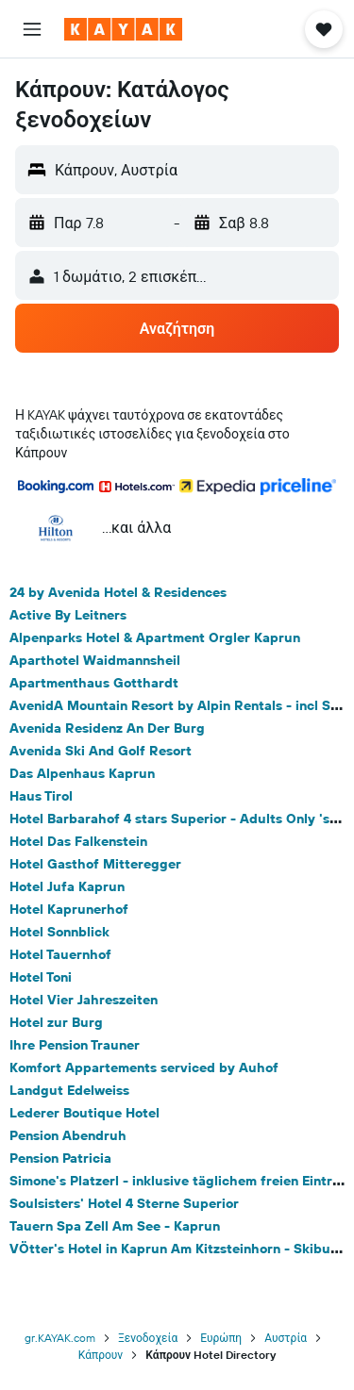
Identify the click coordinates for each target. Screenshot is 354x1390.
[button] (32, 29)
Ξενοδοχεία (147, 1338)
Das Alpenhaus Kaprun (82, 773)
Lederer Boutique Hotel (84, 1112)
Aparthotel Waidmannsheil (94, 660)
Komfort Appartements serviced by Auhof (143, 1067)
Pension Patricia (60, 1158)
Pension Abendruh (67, 1135)
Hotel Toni (40, 976)
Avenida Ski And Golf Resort (100, 750)
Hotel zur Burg (56, 1022)
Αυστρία (285, 1338)
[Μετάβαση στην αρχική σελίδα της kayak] (123, 29)
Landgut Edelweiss (69, 1090)
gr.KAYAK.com (60, 1338)
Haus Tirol (41, 795)
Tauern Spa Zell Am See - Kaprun (114, 1225)
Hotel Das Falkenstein (78, 841)
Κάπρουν (100, 1355)
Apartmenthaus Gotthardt (93, 682)
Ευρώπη (221, 1338)
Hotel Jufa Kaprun (67, 886)
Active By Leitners (67, 614)
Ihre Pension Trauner (74, 1044)
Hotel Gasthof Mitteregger (95, 863)
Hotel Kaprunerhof (68, 909)
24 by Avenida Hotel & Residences (118, 592)
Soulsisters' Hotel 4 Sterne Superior (124, 1203)
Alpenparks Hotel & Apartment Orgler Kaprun (154, 637)
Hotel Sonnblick (59, 931)
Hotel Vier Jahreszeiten (83, 999)
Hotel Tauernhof (60, 954)
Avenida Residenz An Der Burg (107, 728)
